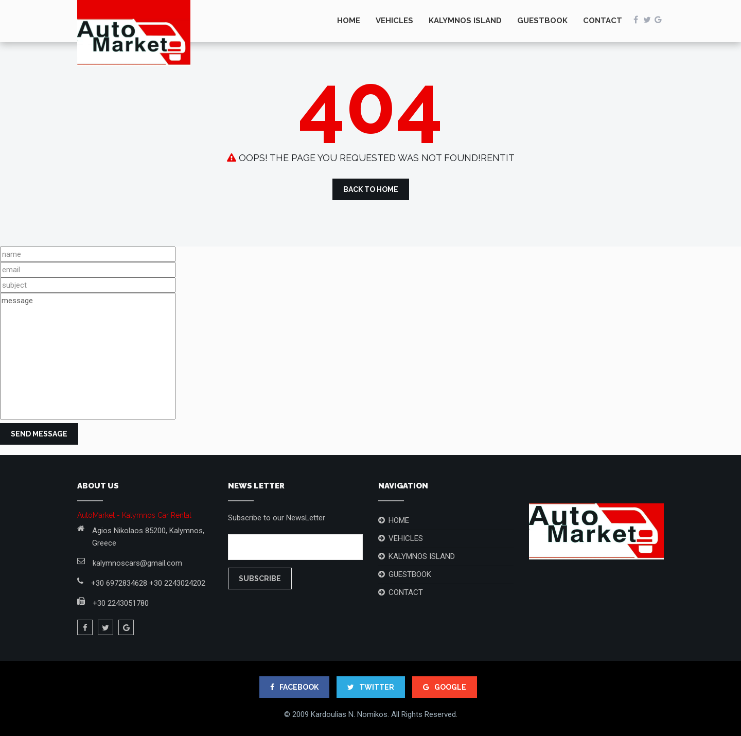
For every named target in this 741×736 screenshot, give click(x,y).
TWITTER (370, 687)
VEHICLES (394, 20)
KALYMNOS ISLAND (465, 20)
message (87, 356)
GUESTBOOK (542, 20)
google (444, 687)
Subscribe (260, 578)
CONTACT (602, 20)
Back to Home (370, 189)
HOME (348, 20)
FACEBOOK (294, 687)
